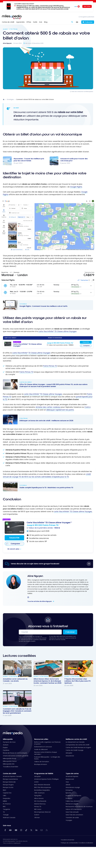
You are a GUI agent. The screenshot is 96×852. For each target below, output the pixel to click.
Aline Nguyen (35, 576)
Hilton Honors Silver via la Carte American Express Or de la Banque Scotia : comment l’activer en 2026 (47, 681)
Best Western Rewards (42, 785)
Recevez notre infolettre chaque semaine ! (45, 753)
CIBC (4, 796)
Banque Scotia (8, 787)
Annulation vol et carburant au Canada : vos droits (15, 680)
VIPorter (37, 818)
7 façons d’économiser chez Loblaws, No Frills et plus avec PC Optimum (77, 681)
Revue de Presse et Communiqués (15, 753)
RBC (4, 807)
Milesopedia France (10, 761)
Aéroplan (69, 753)
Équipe (5, 747)
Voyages (69, 820)
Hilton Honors (39, 798)
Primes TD (37, 807)
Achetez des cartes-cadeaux (48, 407)
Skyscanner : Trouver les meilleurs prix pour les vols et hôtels (29, 160)
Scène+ (36, 815)
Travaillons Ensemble (67, 840)
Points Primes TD (50, 366)
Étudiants (69, 798)
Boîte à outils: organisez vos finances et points (47, 743)
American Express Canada (12, 776)
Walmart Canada (9, 818)
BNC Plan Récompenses (42, 787)
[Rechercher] (72, 22)
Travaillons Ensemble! (10, 767)
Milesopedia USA (8, 764)
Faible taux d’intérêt (73, 801)
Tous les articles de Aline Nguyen (39, 601)
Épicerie (68, 793)
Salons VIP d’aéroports (74, 809)
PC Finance (7, 804)
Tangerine (6, 809)
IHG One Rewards (40, 801)
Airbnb (68, 785)
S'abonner (89, 22)
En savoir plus (13, 549)
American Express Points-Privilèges (46, 779)
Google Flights (76, 187)
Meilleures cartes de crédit (76, 739)
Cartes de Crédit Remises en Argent (78, 747)
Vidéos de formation (41, 762)
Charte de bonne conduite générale (15, 756)
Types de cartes (72, 773)
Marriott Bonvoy (39, 804)
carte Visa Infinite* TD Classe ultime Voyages (57, 331)
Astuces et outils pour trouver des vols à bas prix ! (74, 160)
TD (4, 812)
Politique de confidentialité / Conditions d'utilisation (77, 843)
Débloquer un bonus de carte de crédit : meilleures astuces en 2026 (46, 419)
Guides (5, 29)
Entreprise (69, 790)
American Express (72, 776)
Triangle (6, 815)
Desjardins (6, 798)
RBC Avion (37, 809)
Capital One (7, 793)
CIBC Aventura (39, 793)
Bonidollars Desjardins (42, 790)
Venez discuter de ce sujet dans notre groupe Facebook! (35, 564)
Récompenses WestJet (42, 812)
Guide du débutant (41, 749)
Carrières (6, 750)
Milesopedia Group (9, 758)
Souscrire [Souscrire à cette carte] (86, 342)
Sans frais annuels (72, 812)
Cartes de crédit (9, 773)
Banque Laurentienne (10, 779)
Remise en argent (72, 804)
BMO (4, 790)
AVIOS (36, 782)
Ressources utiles (41, 739)
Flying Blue (37, 796)
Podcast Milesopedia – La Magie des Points (47, 758)
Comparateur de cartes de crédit (77, 745)
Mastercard (70, 779)
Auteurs (5, 745)
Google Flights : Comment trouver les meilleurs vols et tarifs (46, 305)
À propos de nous (9, 742)
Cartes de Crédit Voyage (74, 750)
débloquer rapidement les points (60, 410)
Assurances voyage (73, 787)
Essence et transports (73, 796)
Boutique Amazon (40, 764)
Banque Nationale (9, 782)
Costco (88, 407)
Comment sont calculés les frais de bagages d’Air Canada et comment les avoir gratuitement (17, 711)
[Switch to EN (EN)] (77, 22)
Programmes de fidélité (43, 773)
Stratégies (13, 29)
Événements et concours (43, 747)
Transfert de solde (72, 818)
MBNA (5, 801)
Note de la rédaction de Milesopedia (82, 91)
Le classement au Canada (75, 742)
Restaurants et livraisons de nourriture (79, 807)
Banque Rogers (8, 785)
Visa (67, 782)
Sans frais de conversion (74, 815)
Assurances (70, 756)
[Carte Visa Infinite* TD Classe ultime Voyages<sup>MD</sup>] (7, 344)
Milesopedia (8, 739)
